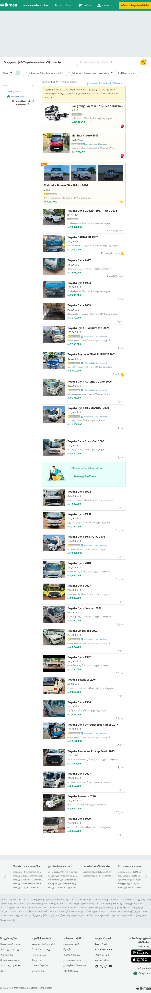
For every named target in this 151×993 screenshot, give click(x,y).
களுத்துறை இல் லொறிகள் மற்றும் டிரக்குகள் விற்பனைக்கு (63, 883)
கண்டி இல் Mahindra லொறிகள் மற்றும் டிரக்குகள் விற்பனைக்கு (27, 879)
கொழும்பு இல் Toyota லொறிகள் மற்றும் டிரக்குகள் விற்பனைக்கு (133, 871)
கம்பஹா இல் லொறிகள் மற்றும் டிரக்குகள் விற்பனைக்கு (63, 875)
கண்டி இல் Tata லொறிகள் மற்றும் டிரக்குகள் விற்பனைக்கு (27, 871)
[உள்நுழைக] (104, 5)
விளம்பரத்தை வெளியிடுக (135, 5)
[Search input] (108, 62)
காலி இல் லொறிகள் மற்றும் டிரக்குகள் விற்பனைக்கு (63, 887)
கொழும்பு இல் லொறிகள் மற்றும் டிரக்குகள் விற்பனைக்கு (63, 871)
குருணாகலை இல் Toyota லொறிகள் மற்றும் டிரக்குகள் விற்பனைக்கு (133, 879)
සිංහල (68, 5)
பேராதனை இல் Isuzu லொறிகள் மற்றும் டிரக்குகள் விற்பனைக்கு (98, 871)
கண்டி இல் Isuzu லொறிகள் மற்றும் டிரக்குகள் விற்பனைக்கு (27, 875)
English (58, 5)
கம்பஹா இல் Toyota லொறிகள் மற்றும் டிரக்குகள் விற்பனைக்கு (133, 875)
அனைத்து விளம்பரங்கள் (36, 5)
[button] (104, 83)
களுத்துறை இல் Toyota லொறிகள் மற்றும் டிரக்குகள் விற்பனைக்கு (133, 883)
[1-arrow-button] (146, 877)
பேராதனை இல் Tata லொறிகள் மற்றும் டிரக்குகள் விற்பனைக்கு (98, 875)
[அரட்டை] (85, 5)
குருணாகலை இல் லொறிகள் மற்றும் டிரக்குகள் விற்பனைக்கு (63, 879)
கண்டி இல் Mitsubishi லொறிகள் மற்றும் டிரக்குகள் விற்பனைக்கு (27, 883)
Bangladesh (142, 973)
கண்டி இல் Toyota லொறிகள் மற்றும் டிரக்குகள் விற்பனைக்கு (27, 887)
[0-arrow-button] (5, 877)
